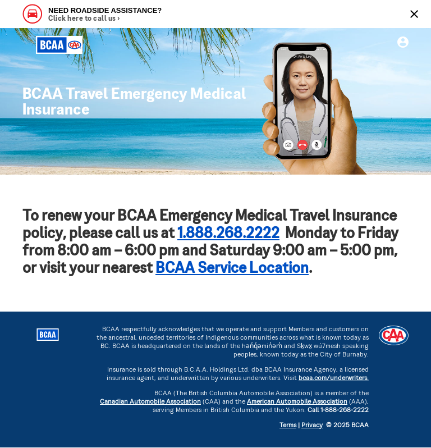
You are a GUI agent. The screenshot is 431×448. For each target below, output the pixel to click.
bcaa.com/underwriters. (334, 379)
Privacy (312, 426)
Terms (287, 426)
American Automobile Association (297, 402)
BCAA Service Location (232, 269)
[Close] (414, 14)
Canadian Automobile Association (150, 402)
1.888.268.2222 (228, 234)
